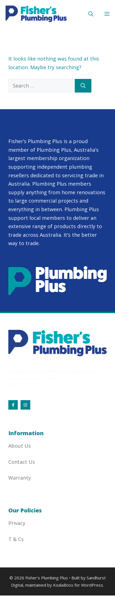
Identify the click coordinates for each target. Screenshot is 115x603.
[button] (91, 14)
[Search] (83, 86)
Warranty (19, 477)
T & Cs (16, 539)
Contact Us (21, 462)
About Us (19, 445)
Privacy (16, 523)
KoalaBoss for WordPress (78, 585)
